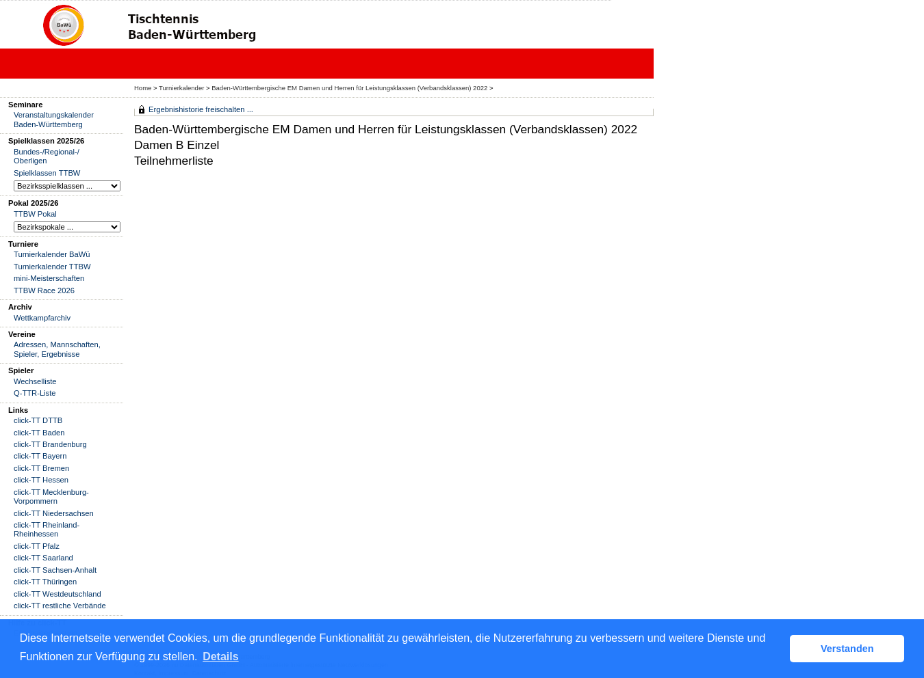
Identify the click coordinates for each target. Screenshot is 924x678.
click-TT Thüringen (45, 582)
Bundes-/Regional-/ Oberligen (46, 156)
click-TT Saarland (43, 558)
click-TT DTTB (38, 420)
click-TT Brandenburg (50, 444)
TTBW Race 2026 (44, 290)
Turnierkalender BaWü (52, 254)
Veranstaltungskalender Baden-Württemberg (54, 119)
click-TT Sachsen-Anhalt (55, 570)
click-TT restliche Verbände (60, 605)
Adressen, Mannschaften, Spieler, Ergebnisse (57, 348)
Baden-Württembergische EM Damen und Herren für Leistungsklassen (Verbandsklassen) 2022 (349, 88)
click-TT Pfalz (37, 546)
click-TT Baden (39, 433)
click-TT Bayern (40, 456)
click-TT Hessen (41, 480)
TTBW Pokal (35, 214)
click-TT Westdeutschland (57, 594)
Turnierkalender (181, 88)
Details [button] (220, 656)
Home (142, 88)
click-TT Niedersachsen (54, 513)
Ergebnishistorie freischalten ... (201, 109)
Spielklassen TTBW (47, 173)
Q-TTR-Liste (35, 393)
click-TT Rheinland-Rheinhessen (46, 529)
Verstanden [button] (847, 648)
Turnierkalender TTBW (52, 266)
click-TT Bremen (41, 468)
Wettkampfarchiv (42, 318)
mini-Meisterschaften (49, 278)
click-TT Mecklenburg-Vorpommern (51, 496)
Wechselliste (35, 381)
